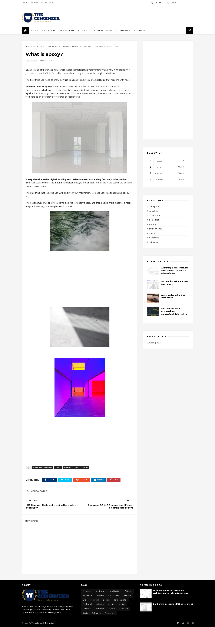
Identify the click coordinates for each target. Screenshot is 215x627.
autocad (83, 30)
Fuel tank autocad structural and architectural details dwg (174, 311)
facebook (165, 161)
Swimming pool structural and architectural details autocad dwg (174, 270)
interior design (102, 30)
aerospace (154, 206)
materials (99, 46)
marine (152, 233)
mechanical (154, 237)
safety (85, 613)
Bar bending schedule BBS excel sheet (173, 604)
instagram (165, 179)
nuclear (112, 608)
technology (110, 613)
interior (88, 46)
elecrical (152, 224)
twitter (165, 167)
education (48, 30)
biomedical (154, 219)
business (139, 30)
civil (84, 600)
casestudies (53, 46)
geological (87, 604)
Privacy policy (47, 3)
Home (34, 30)
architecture (39, 46)
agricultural (154, 211)
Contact (34, 3)
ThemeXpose (37, 623)
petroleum (153, 242)
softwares (123, 30)
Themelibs (49, 623)
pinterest (165, 173)
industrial (100, 604)
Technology (66, 30)
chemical (65, 46)
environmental (155, 228)
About (24, 3)
